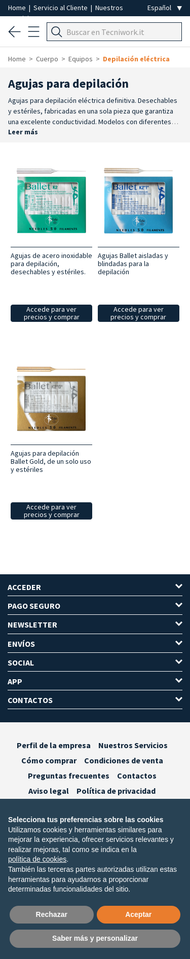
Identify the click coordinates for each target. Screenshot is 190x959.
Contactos (137, 775)
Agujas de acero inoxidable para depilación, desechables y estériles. (51, 263)
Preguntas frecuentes (68, 775)
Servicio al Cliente (61, 7)
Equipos (80, 58)
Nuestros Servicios (133, 745)
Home (17, 7)
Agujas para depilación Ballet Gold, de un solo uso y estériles (51, 461)
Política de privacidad (116, 791)
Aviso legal (48, 791)
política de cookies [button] (37, 859)
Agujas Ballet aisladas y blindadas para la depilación (133, 263)
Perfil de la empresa (54, 745)
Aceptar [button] (138, 914)
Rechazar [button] (51, 914)
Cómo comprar (49, 760)
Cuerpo (47, 58)
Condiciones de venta (123, 760)
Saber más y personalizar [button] (95, 938)
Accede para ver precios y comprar (52, 313)
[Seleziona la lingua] (164, 8)
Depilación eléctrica (136, 58)
